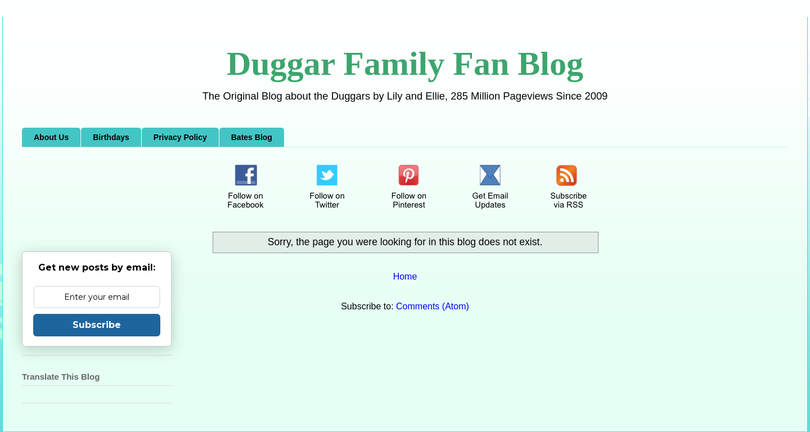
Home (405, 276)
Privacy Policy (180, 137)
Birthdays (111, 137)
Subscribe (97, 325)
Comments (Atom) (432, 306)
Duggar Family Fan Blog (405, 63)
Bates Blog (251, 137)
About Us (51, 137)
